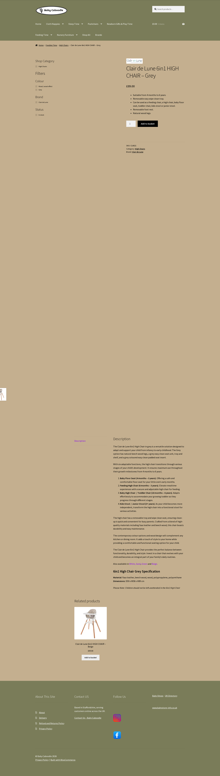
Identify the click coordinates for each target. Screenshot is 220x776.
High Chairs (63, 45)
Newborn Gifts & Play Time (119, 23)
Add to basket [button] (90, 657)
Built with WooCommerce (63, 759)
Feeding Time (41, 34)
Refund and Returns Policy (51, 723)
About (42, 712)
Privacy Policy (45, 728)
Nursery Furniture (65, 34)
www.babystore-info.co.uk (164, 707)
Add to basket (148, 123)
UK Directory (171, 695)
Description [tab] (80, 440)
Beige (154, 563)
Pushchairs (93, 23)
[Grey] (36, 90)
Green (145, 563)
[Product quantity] (131, 124)
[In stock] (36, 115)
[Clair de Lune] (36, 102)
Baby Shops (157, 695)
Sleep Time (73, 23)
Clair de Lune (137, 152)
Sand (138, 563)
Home (38, 23)
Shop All (86, 34)
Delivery (43, 717)
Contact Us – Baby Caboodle (87, 717)
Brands (98, 34)
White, (132, 563)
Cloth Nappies (53, 23)
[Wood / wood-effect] (36, 86)
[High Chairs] (36, 66)
